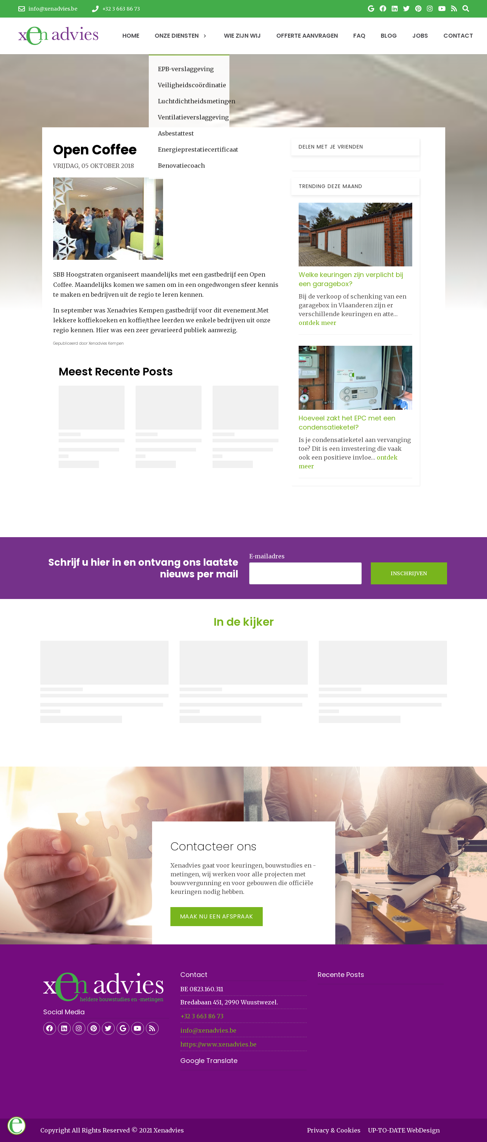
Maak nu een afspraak (216, 916)
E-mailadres (267, 556)
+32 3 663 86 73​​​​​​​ (202, 1016)
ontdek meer (317, 322)
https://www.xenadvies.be (218, 1044)
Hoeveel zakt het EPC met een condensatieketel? (347, 422)
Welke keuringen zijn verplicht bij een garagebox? (351, 279)
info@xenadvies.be (208, 1030)
